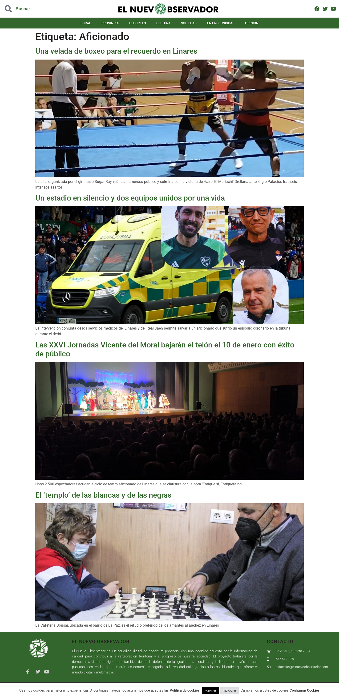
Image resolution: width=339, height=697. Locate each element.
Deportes (137, 23)
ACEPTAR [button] (210, 690)
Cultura (163, 23)
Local (86, 23)
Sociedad (189, 23)
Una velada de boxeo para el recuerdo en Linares (116, 51)
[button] (34, 8)
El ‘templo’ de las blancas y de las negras (103, 495)
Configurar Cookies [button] (305, 690)
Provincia (110, 23)
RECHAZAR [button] (229, 690)
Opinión (251, 23)
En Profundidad (220, 23)
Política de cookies (185, 690)
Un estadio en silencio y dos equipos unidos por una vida (130, 197)
